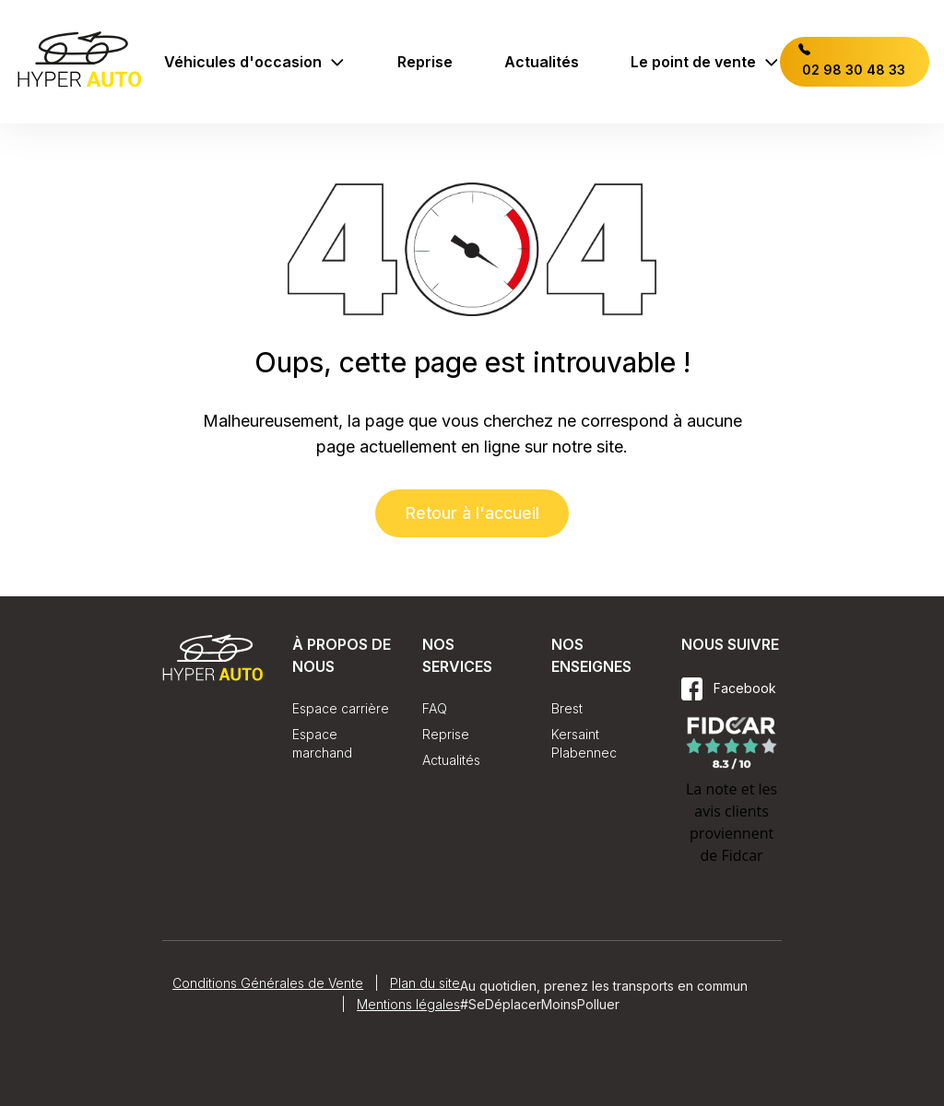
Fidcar (741, 855)
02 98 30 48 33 (851, 60)
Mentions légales (408, 1004)
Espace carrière (340, 708)
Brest (567, 708)
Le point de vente (705, 62)
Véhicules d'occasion (255, 62)
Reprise (425, 62)
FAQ (434, 708)
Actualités (541, 62)
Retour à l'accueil (472, 513)
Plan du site (425, 983)
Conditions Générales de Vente (267, 983)
